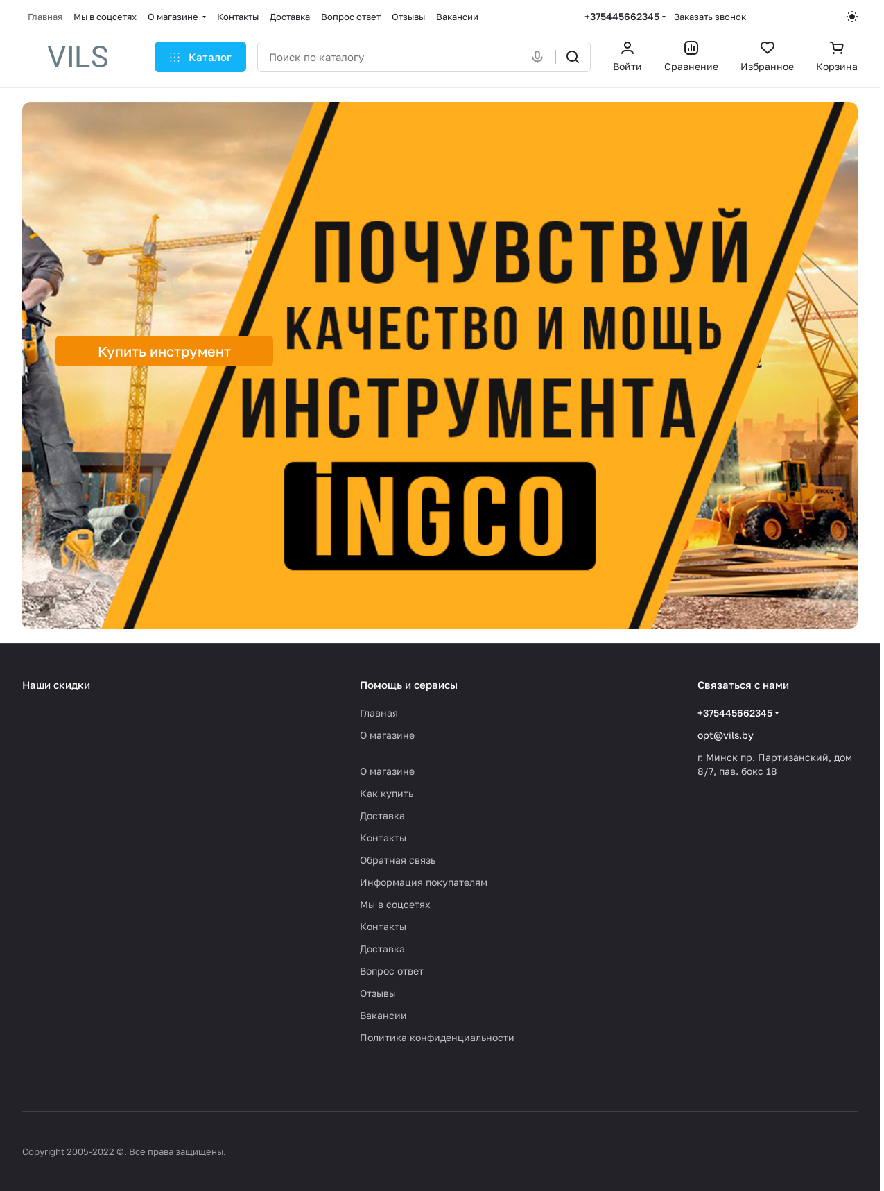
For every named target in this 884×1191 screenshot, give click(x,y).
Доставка (382, 815)
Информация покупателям (423, 882)
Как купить (386, 793)
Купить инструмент (164, 351)
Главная (379, 713)
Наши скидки (56, 684)
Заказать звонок (710, 16)
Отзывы (378, 993)
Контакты (383, 837)
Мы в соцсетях (395, 904)
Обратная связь (397, 860)
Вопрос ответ (392, 971)
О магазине (387, 735)
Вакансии (383, 1015)
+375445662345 (621, 16)
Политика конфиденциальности (437, 1037)
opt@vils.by (725, 735)
